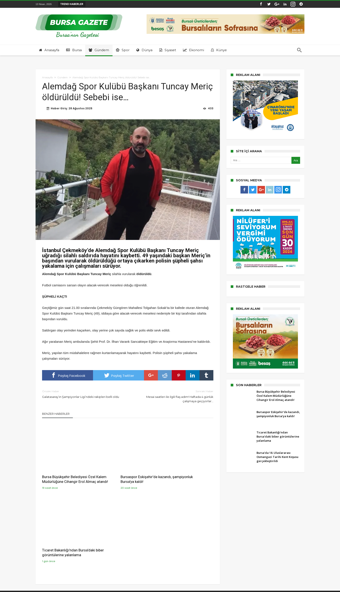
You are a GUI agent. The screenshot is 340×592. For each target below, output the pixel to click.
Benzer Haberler (56, 413)
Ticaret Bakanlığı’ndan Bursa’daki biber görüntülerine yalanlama (185, 468)
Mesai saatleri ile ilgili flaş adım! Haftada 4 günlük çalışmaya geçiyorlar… (173, 396)
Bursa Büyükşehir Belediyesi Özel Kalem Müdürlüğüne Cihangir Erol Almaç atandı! (69, 471)
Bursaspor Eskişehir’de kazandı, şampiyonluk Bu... (121, 4)
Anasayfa (47, 77)
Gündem (62, 77)
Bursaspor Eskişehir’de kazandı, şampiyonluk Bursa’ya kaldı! (126, 468)
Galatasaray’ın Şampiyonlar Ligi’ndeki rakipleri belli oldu (81, 393)
